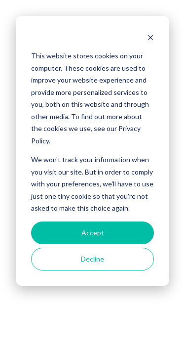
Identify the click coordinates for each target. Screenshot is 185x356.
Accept (92, 232)
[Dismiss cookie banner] (150, 37)
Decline (92, 259)
